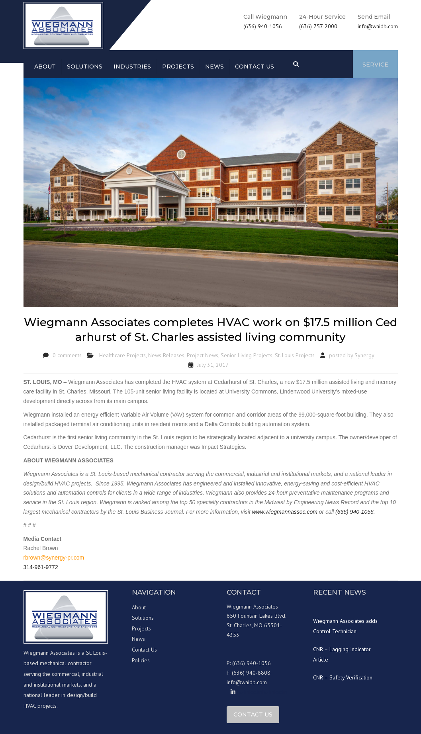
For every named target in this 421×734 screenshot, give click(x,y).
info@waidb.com (378, 26)
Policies (141, 660)
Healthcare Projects (122, 355)
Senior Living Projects (246, 355)
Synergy (364, 355)
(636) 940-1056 (262, 26)
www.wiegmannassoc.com (284, 512)
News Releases (166, 355)
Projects (178, 66)
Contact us (254, 66)
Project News (202, 355)
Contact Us (144, 649)
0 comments (67, 355)
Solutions (84, 66)
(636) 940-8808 (251, 672)
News (214, 66)
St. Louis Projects (295, 355)
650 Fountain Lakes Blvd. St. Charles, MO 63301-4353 (256, 625)
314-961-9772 (40, 567)
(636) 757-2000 (318, 26)
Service (375, 64)
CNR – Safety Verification (342, 677)
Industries (132, 66)
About (45, 66)
